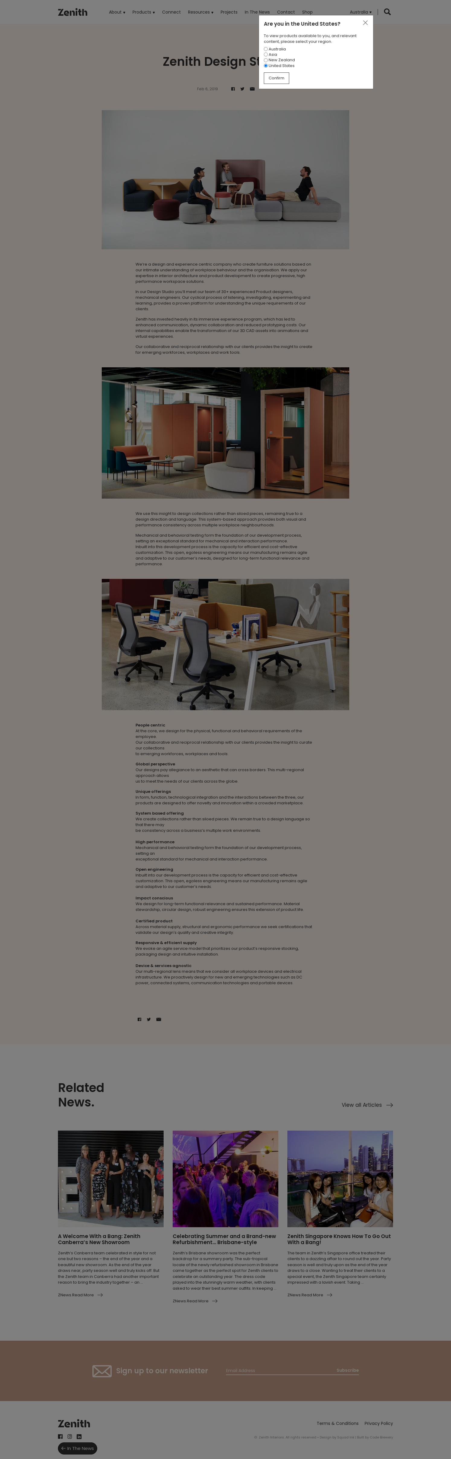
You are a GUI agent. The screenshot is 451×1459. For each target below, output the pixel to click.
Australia (275, 49)
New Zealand (279, 60)
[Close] (365, 22)
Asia (270, 54)
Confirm (276, 78)
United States (279, 66)
